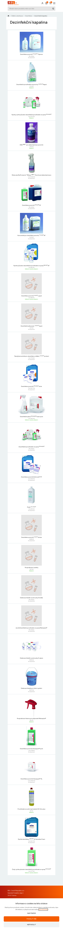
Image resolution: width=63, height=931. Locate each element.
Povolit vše (31, 919)
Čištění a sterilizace (17, 16)
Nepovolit (31, 925)
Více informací (43, 909)
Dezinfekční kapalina (40, 16)
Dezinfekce (28, 16)
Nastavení (31, 913)
